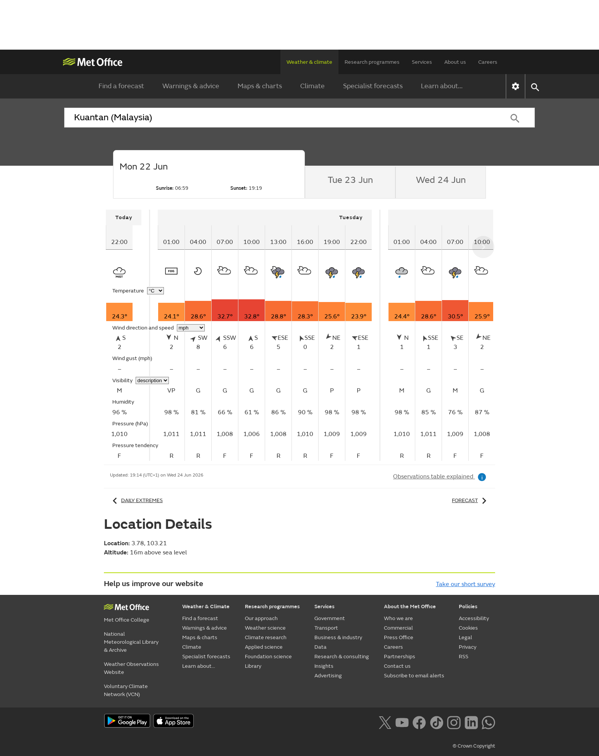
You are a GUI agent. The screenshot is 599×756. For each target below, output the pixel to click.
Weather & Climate (206, 606)
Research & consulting (341, 656)
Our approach (261, 618)
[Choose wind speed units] (191, 327)
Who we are (398, 618)
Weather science (265, 628)
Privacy (467, 647)
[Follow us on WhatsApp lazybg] (488, 721)
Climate (312, 86)
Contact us (397, 666)
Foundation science (268, 656)
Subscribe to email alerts (414, 675)
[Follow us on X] (385, 721)
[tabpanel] (128, 335)
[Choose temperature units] (155, 290)
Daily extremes (136, 500)
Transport (326, 628)
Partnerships (399, 656)
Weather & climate (309, 62)
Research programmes (372, 62)
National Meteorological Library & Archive (131, 642)
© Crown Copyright (474, 746)
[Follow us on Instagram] (453, 721)
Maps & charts (260, 86)
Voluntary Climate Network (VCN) (126, 690)
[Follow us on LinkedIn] (471, 721)
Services (422, 62)
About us (455, 62)
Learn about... (442, 86)
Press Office (398, 637)
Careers (487, 62)
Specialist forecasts (373, 86)
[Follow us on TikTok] (436, 721)
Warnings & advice (190, 86)
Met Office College (126, 620)
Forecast (470, 500)
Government (329, 618)
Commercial (398, 628)
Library (253, 666)
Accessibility (474, 618)
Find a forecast (121, 86)
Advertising (328, 675)
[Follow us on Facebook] (419, 721)
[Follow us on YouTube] (402, 721)
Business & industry (338, 637)
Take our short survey (465, 584)
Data (320, 647)
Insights (323, 666)
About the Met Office (410, 606)
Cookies (468, 628)
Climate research (266, 637)
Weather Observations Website (131, 668)
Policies (468, 606)
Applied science (264, 647)
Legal (465, 637)
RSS (463, 656)
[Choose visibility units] (152, 380)
